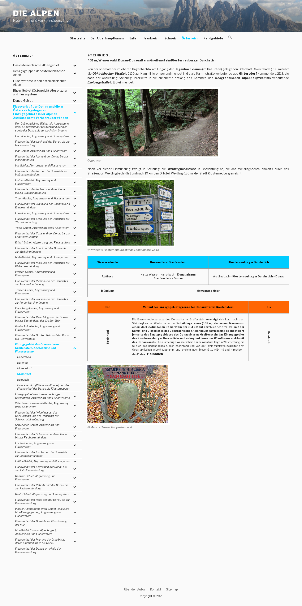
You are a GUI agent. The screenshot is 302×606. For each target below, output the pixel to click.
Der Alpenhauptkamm (107, 38)
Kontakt (155, 589)
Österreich (190, 38)
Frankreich (151, 38)
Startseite (78, 38)
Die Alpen (36, 13)
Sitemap (172, 589)
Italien (133, 38)
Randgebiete (213, 38)
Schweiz (170, 38)
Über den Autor (134, 589)
